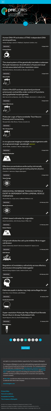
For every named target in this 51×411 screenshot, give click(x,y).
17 (29, 340)
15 (22, 340)
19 (37, 340)
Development (28, 368)
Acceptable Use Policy (7, 396)
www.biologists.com (9, 383)
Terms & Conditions (7, 394)
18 (33, 340)
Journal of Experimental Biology (12, 370)
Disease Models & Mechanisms (30, 370)
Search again (25, 348)
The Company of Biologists (9, 399)
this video (7, 378)
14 (18, 340)
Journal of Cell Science (39, 368)
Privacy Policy (5, 391)
